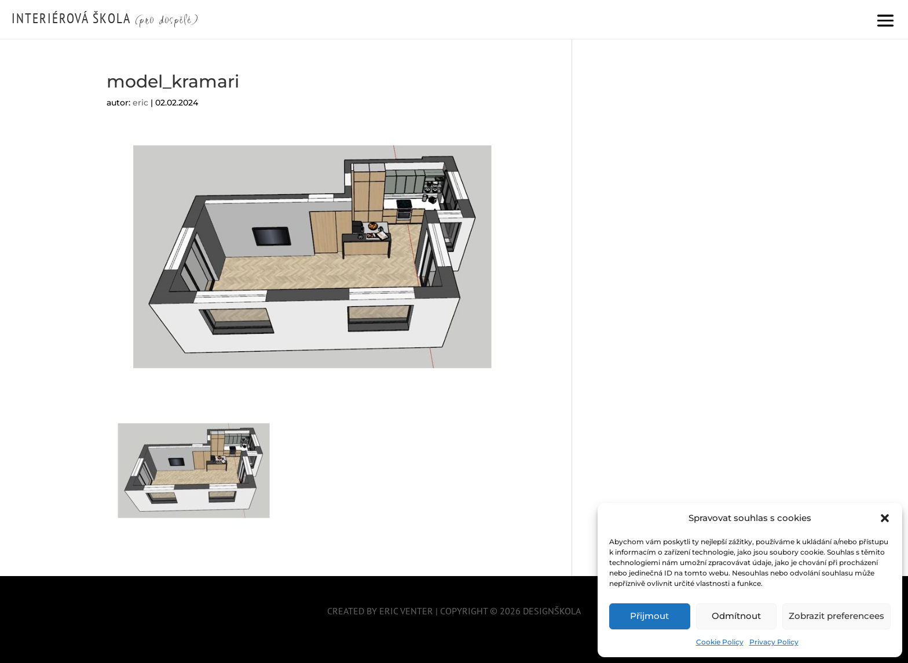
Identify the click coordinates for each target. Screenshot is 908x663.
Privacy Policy (774, 642)
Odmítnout (736, 615)
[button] (885, 518)
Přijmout (649, 615)
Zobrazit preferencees (836, 615)
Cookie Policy (720, 642)
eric (140, 102)
